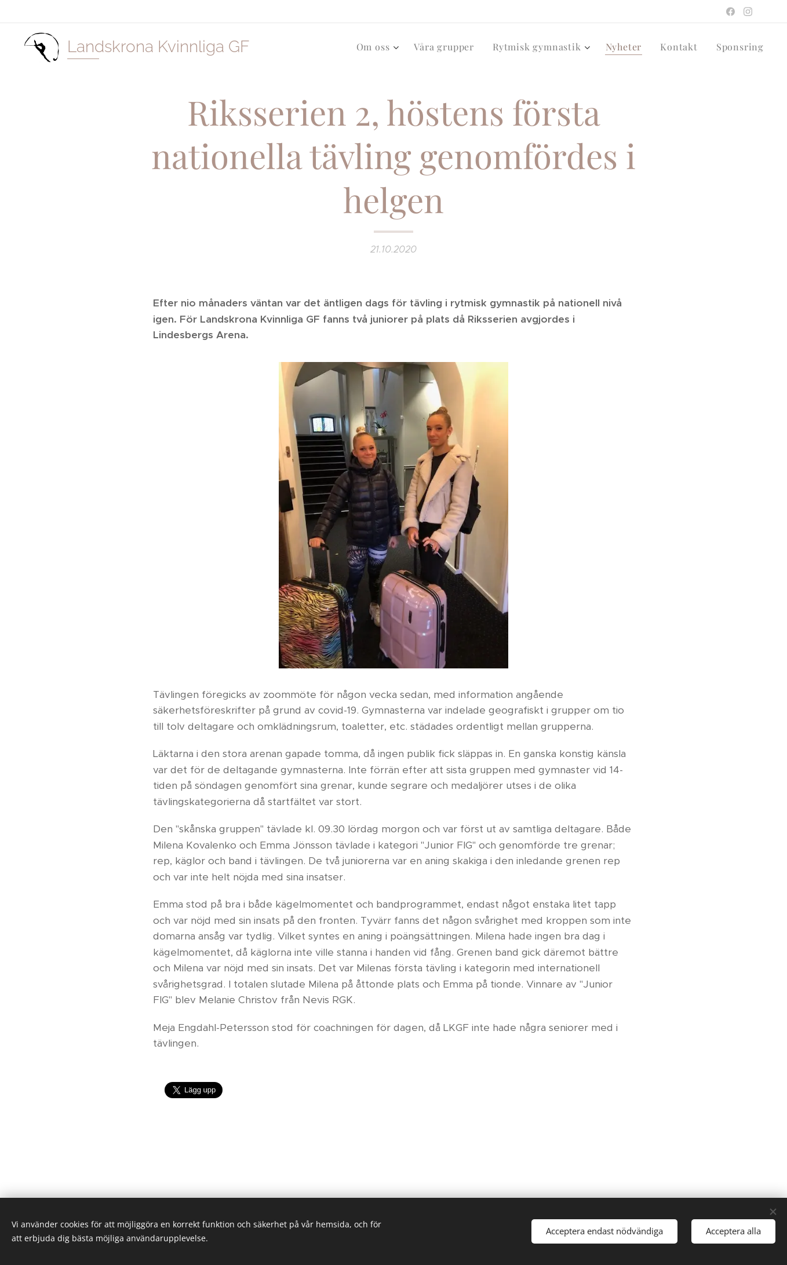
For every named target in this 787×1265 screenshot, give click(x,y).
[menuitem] (379, 46)
